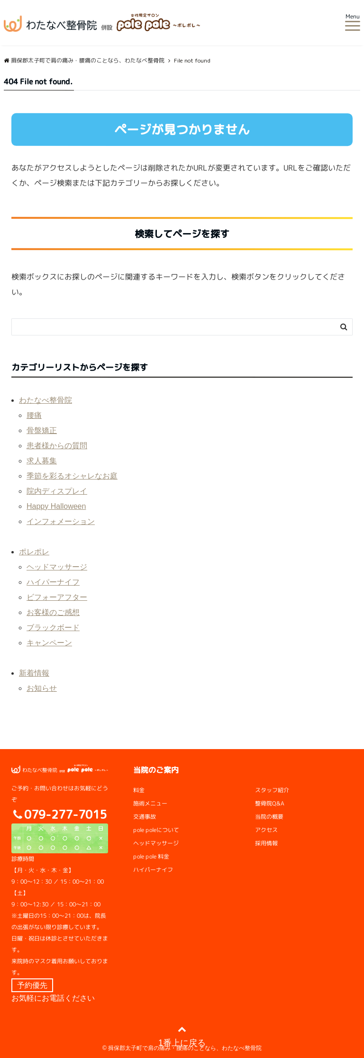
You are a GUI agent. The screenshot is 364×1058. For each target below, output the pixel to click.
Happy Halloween (56, 506)
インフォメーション (61, 521)
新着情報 (34, 673)
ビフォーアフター (57, 597)
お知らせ (42, 688)
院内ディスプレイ (57, 491)
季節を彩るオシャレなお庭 (72, 476)
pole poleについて (156, 830)
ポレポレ (34, 552)
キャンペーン (49, 643)
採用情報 (266, 843)
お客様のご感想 (53, 612)
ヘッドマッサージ (57, 567)
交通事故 (144, 817)
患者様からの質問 (57, 446)
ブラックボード (53, 628)
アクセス (266, 830)
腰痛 (34, 415)
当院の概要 (269, 817)
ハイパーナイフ (53, 582)
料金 (139, 790)
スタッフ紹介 (272, 790)
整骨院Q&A (269, 803)
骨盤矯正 (42, 430)
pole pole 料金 (151, 856)
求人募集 (42, 461)
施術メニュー (150, 803)
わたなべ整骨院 (45, 400)
